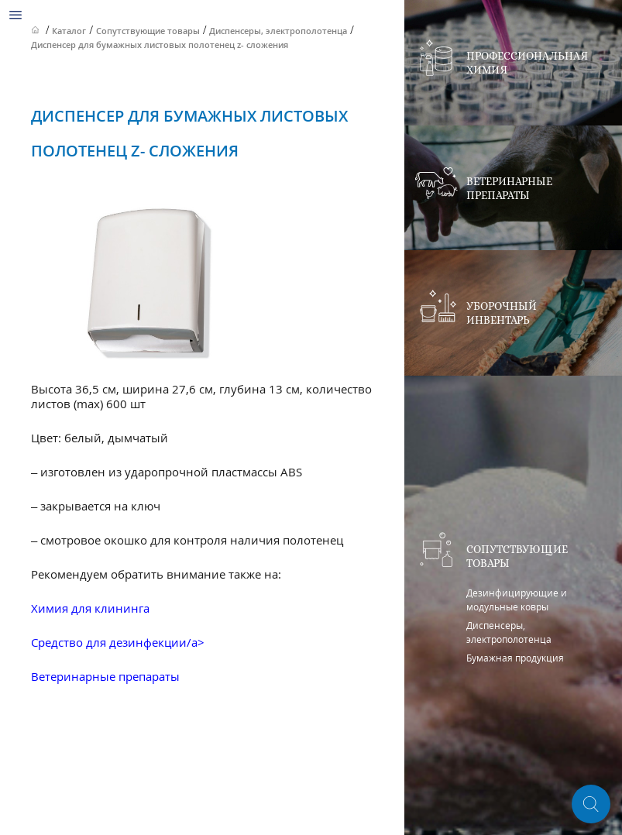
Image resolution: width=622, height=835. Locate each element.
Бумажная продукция (515, 658)
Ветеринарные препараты (105, 676)
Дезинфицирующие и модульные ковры (516, 599)
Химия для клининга (90, 608)
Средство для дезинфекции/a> (117, 642)
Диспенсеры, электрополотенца (509, 632)
